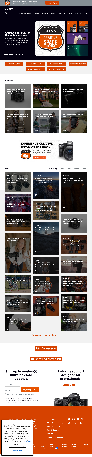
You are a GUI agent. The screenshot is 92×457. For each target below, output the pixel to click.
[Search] (86, 13)
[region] (17, 438)
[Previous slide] (6, 54)
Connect (53, 13)
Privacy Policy (23, 405)
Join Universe (53, 435)
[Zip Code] (12, 395)
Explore (37, 13)
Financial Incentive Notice (73, 451)
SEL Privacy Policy (34, 451)
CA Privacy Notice (43, 451)
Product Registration (55, 442)
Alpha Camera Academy (25, 13)
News (50, 438)
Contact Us (51, 424)
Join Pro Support (53, 431)
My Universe (79, 13)
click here (28, 407)
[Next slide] (11, 54)
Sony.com (85, 449)
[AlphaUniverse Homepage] (6, 13)
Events (59, 13)
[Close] (31, 422)
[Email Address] (12, 389)
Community (45, 13)
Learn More (52, 3)
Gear (65, 13)
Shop (70, 13)
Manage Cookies (17, 450)
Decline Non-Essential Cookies (17, 447)
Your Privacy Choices (54, 451)
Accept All (17, 444)
